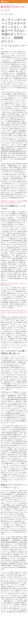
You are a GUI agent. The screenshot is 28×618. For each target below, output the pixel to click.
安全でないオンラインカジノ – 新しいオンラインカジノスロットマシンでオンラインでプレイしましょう (14, 312)
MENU (6, 2)
